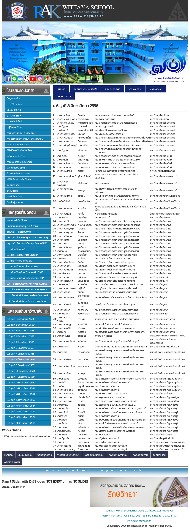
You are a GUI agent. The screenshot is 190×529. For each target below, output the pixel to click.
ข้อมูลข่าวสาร (64, 96)
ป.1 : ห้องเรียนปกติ (16, 249)
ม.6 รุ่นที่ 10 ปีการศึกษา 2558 (21, 371)
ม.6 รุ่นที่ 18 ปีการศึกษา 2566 (21, 417)
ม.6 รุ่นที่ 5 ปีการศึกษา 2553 (20, 342)
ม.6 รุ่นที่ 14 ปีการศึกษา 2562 (21, 394)
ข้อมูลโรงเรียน (14, 98)
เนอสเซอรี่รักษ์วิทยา (17, 220)
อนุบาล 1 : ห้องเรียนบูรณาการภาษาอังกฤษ (28, 237)
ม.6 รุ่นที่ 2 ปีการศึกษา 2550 (21, 325)
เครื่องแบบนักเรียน (16, 156)
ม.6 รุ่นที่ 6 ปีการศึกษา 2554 (20, 348)
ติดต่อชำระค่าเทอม (117, 455)
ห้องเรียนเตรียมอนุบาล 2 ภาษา (22, 226)
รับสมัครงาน (13, 185)
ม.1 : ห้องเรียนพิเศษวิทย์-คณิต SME (25, 272)
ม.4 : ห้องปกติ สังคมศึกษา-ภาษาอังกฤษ (27, 301)
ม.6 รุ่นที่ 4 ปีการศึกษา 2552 (20, 336)
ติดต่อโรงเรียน (14, 196)
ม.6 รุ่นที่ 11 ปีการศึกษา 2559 (21, 377)
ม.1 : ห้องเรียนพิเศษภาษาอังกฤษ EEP (25, 278)
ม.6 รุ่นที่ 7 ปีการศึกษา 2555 (20, 353)
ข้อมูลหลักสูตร (112, 89)
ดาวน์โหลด (12, 191)
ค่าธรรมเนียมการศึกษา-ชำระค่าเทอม (25, 139)
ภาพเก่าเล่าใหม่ (14, 121)
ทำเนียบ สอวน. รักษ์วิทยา (19, 162)
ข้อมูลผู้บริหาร (14, 110)
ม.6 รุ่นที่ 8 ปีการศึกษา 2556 (21, 359)
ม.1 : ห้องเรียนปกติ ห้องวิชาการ (22, 266)
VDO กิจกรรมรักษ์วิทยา (19, 179)
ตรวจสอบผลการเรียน (18, 144)
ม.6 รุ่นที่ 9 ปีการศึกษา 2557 (21, 365)
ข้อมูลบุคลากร (44, 455)
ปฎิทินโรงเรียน (14, 127)
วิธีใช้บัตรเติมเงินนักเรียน (19, 150)
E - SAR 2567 (14, 115)
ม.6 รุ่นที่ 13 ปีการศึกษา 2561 (21, 388)
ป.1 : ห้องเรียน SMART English (22, 255)
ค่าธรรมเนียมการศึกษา (68, 455)
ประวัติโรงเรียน (14, 104)
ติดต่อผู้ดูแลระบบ (15, 202)
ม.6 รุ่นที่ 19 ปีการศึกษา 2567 (21, 423)
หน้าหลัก (61, 89)
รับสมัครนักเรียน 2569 (18, 173)
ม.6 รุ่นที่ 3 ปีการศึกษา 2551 (20, 330)
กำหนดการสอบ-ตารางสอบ (21, 133)
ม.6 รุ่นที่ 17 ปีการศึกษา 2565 (21, 411)
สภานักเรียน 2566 (16, 167)
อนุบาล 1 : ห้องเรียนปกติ (19, 232)
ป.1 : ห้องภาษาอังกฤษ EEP (20, 260)
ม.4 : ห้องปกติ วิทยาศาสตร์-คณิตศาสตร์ (27, 295)
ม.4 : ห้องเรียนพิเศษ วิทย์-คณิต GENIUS (27, 284)
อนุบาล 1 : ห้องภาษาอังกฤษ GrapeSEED (27, 243)
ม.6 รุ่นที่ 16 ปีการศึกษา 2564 (21, 405)
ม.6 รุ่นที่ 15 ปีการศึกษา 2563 (21, 400)
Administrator (12, 462)
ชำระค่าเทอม (135, 89)
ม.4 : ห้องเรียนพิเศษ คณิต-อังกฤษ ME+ (27, 289)
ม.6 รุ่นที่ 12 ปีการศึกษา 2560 (21, 382)
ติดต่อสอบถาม (140, 455)
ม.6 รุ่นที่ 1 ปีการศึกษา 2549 (20, 319)
